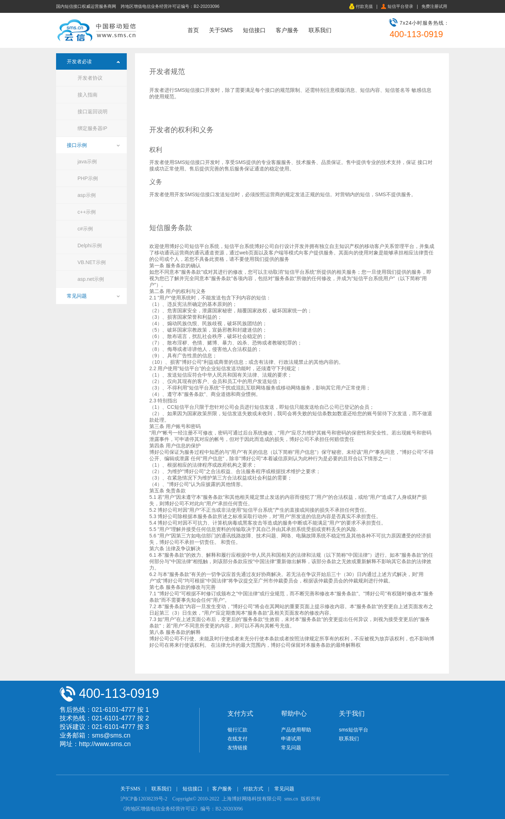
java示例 (87, 161)
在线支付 (238, 738)
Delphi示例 (90, 245)
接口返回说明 (93, 111)
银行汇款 (238, 730)
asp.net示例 (91, 279)
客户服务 (287, 30)
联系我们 (320, 30)
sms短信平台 (353, 730)
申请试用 (291, 738)
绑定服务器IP (92, 128)
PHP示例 (88, 178)
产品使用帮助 (296, 730)
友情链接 (238, 747)
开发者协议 (90, 78)
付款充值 (364, 6)
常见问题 (77, 296)
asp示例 (87, 195)
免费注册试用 (434, 6)
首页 (193, 30)
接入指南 (88, 95)
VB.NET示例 (92, 262)
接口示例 (77, 145)
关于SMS (221, 30)
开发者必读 (79, 61)
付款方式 (253, 788)
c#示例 (85, 229)
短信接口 (254, 30)
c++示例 (87, 212)
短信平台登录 (400, 6)
